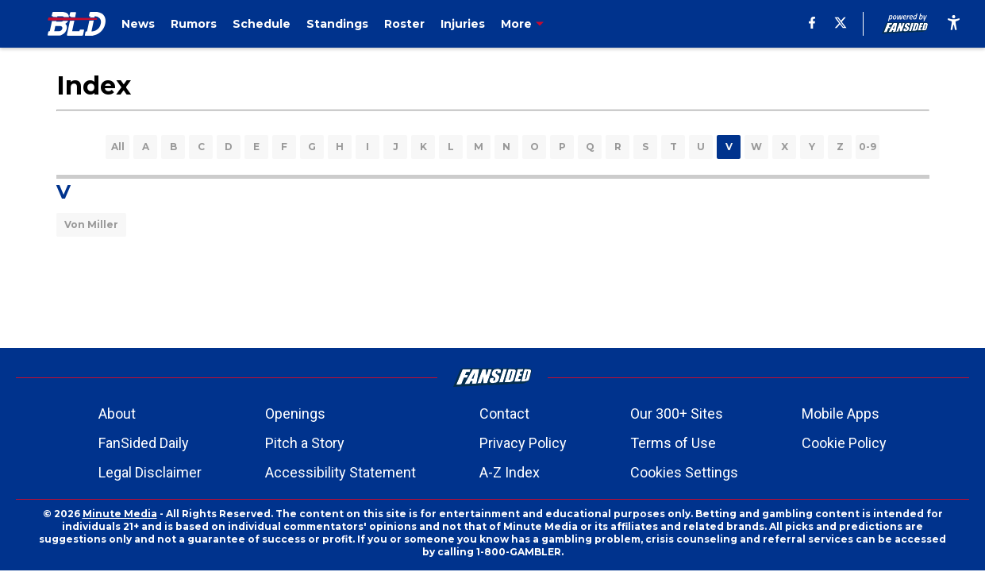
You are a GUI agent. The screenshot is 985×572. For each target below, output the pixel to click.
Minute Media (120, 514)
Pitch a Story (304, 443)
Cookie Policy (844, 443)
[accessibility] (953, 23)
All (118, 147)
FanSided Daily (143, 443)
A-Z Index (509, 472)
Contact (504, 413)
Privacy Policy (523, 443)
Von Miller (91, 224)
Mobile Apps (840, 413)
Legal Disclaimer (150, 472)
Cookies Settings (684, 472)
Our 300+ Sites (676, 413)
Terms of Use (673, 443)
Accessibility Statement (340, 472)
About (117, 413)
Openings (295, 413)
